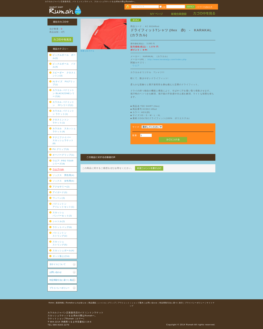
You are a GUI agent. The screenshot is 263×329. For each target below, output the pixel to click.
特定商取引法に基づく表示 (171, 303)
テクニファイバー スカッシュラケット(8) (64, 140)
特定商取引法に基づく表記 (61, 280)
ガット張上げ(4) (61, 256)
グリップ (112, 303)
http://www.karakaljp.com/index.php (167, 59)
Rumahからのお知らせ (76, 303)
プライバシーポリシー (59, 288)
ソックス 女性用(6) (63, 181)
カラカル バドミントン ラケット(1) (63, 112)
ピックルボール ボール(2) (64, 56)
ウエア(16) (58, 169)
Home (51, 303)
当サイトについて (57, 264)
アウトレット (124, 303)
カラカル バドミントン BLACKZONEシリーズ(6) (64, 93)
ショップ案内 (138, 303)
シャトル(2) (59, 221)
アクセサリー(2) (61, 186)
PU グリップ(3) (61, 149)
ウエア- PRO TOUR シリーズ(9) (64, 162)
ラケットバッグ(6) (62, 227)
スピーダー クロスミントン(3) (64, 74)
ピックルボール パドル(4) (64, 65)
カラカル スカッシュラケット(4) (64, 130)
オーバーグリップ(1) (63, 155)
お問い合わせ (55, 272)
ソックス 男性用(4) (63, 175)
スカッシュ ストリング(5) (64, 243)
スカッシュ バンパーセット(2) (64, 214)
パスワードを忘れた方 (204, 7)
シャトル (102, 303)
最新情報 (60, 303)
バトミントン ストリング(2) (64, 234)
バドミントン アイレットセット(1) (64, 205)
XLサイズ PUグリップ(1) (64, 83)
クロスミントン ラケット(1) (64, 121)
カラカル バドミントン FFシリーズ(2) (63, 103)
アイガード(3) (60, 192)
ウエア (135, 65)
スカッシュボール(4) (63, 250)
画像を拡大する (87, 51)
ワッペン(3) (59, 198)
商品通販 (92, 303)
